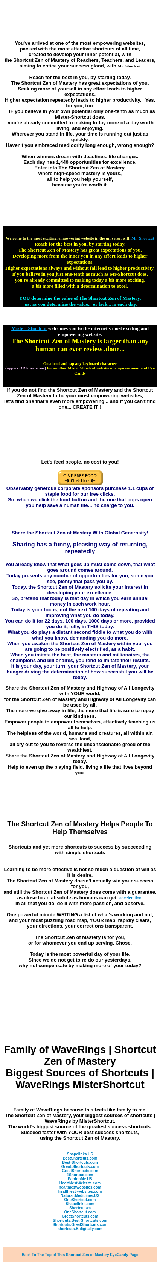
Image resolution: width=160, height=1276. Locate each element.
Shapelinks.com (80, 1204)
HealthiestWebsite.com (80, 1183)
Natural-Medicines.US (80, 1196)
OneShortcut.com (80, 1200)
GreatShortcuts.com (80, 1171)
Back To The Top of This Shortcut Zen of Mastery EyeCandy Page (80, 1255)
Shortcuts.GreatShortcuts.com (80, 1225)
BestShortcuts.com (80, 1158)
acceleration (130, 898)
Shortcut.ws (80, 1208)
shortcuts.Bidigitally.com (80, 1229)
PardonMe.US (80, 1179)
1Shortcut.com (80, 1175)
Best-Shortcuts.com (80, 1162)
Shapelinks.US (80, 1154)
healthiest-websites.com (80, 1191)
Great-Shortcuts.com (80, 1167)
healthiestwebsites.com (80, 1187)
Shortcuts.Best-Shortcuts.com (80, 1220)
